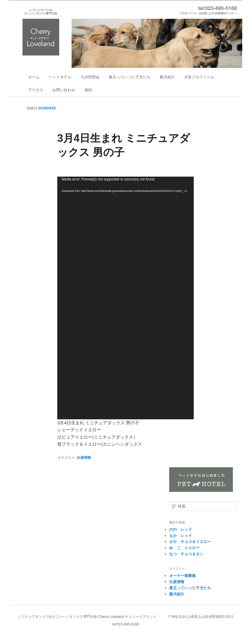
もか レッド (180, 535)
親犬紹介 (167, 77)
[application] (125, 298)
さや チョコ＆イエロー (190, 542)
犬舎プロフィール (199, 77)
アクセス (35, 90)
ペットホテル (60, 77)
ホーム (33, 77)
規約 (88, 90)
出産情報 (84, 458)
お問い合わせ (63, 90)
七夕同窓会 (90, 77)
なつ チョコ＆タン (186, 554)
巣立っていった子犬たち (129, 77)
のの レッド (180, 529)
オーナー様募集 (182, 575)
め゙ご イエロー (184, 548)
